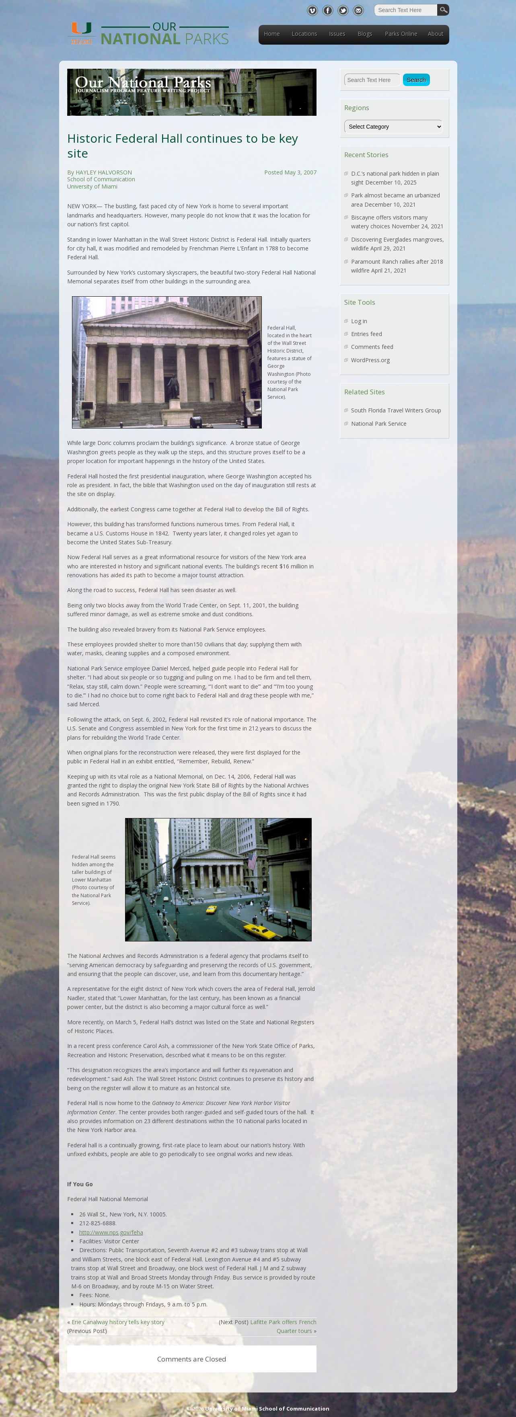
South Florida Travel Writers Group (396, 410)
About (436, 33)
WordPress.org (370, 360)
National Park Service (379, 423)
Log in (359, 321)
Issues (337, 33)
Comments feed (372, 347)
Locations (304, 33)
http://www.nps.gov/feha (111, 1232)
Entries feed (366, 334)
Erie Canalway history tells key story (118, 1322)
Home (272, 33)
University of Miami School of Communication (267, 1408)
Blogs (365, 33)
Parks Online (401, 33)
